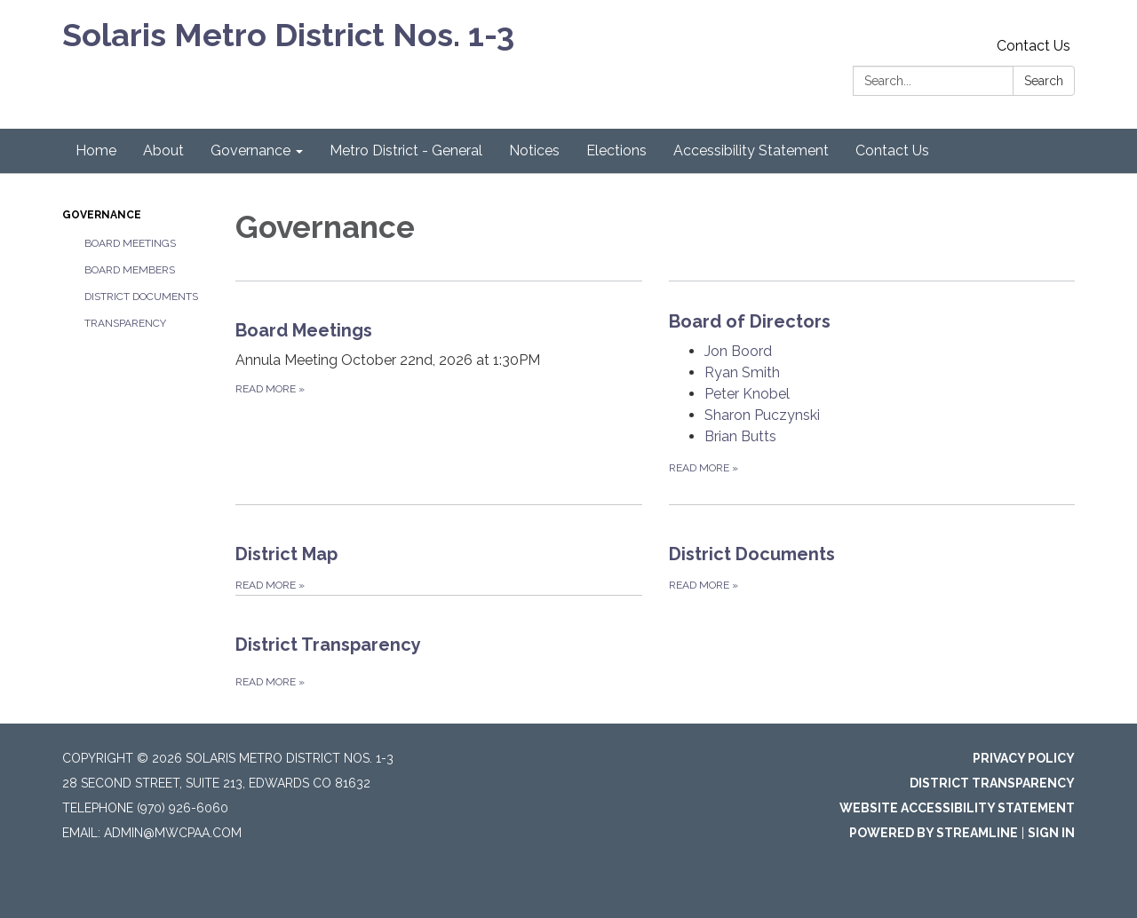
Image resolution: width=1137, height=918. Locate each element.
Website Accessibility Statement (957, 808)
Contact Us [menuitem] (892, 150)
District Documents (141, 296)
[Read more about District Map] (438, 549)
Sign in (1051, 833)
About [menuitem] (163, 150)
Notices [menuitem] (534, 150)
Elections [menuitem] (616, 150)
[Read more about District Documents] (872, 549)
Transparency (125, 323)
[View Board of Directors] (872, 321)
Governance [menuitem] (250, 150)
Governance (101, 215)
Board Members (129, 270)
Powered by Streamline (933, 833)
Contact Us (1033, 45)
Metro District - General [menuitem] (406, 150)
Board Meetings (130, 243)
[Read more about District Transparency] (438, 643)
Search (1043, 81)
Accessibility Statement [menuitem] (751, 150)
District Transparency (992, 783)
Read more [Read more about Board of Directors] (703, 468)
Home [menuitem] (96, 150)
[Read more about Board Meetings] (438, 392)
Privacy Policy (1024, 758)
